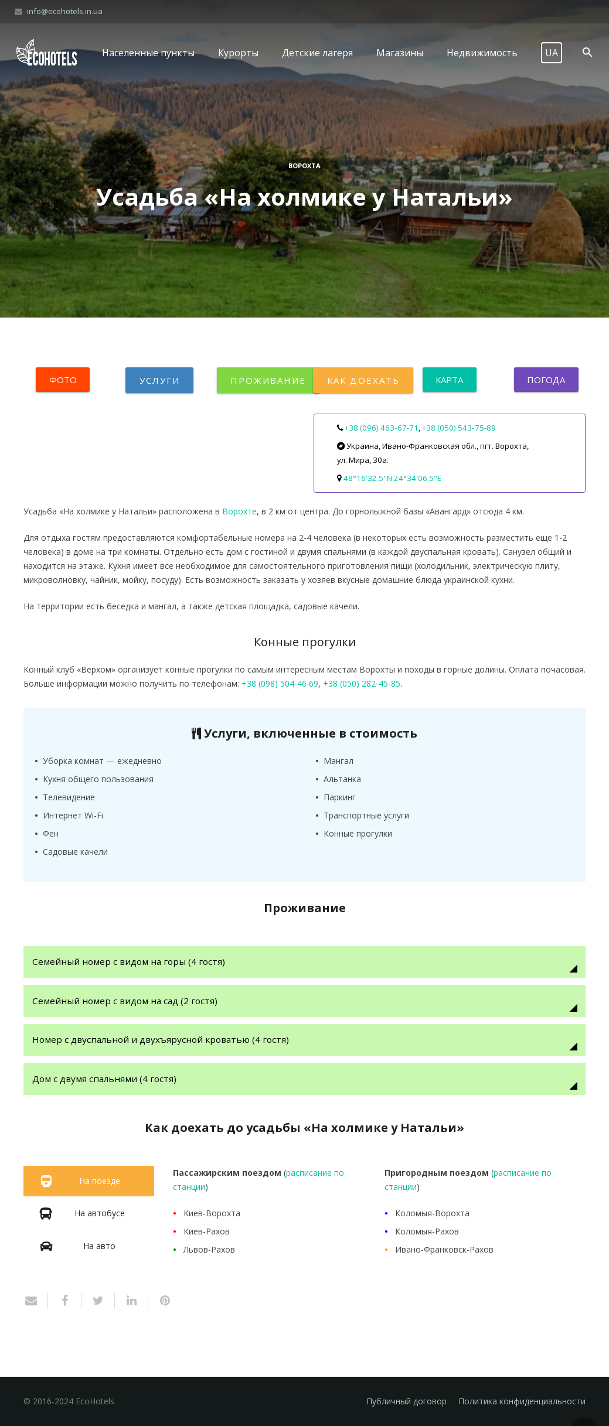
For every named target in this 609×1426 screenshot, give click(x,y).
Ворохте (239, 511)
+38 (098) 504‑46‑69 (279, 683)
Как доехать (363, 380)
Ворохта (304, 165)
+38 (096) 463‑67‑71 (382, 427)
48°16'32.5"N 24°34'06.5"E (392, 478)
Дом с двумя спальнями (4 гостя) (105, 1079)
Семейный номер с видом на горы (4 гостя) (129, 962)
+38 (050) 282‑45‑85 (361, 683)
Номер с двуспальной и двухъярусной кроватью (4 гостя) (161, 1040)
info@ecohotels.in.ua (65, 11)
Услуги (159, 380)
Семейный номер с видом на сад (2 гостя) (126, 1001)
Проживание (268, 380)
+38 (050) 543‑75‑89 (459, 427)
